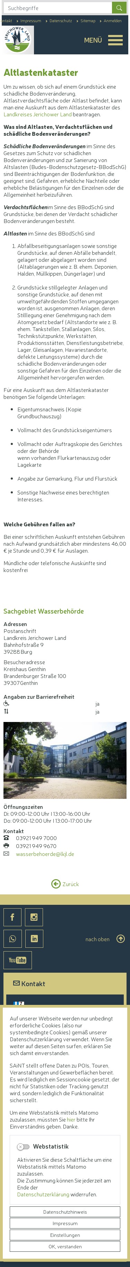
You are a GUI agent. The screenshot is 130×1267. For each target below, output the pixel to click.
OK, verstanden (65, 1246)
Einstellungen (65, 1235)
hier (71, 1119)
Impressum (65, 1223)
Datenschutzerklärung (43, 1194)
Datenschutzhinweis (65, 1211)
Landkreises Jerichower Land (37, 114)
